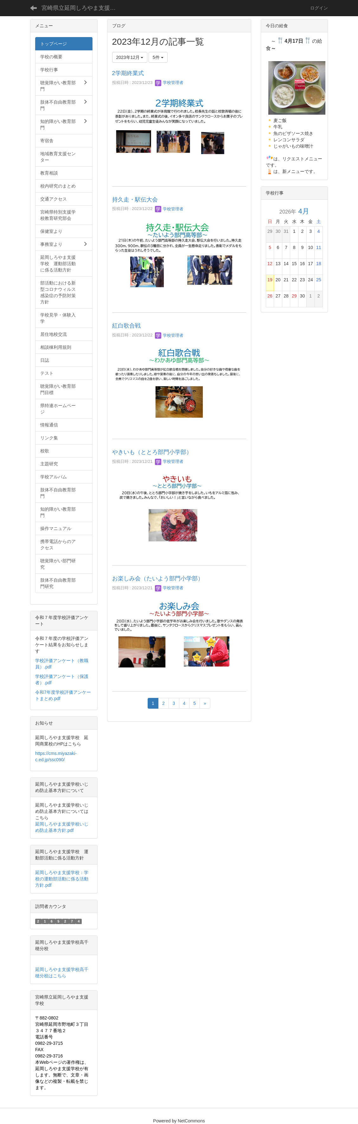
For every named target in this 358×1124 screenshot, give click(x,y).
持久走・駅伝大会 (135, 199)
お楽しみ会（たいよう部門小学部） (157, 578)
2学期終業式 (128, 73)
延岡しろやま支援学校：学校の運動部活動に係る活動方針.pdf (61, 879)
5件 (158, 57)
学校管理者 (169, 82)
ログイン (319, 7)
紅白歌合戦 (126, 326)
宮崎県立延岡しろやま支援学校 (81, 8)
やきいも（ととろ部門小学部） (152, 452)
